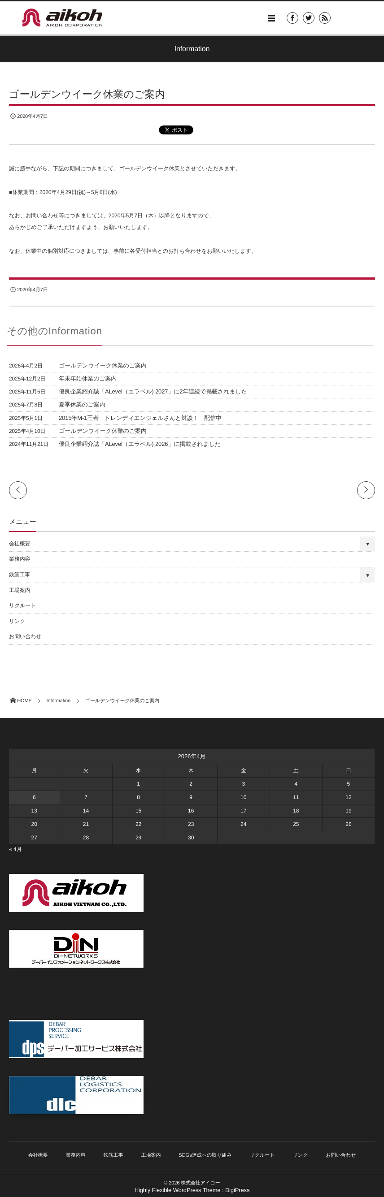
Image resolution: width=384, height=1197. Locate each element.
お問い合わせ (25, 636)
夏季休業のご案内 (82, 404)
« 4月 (15, 849)
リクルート (22, 605)
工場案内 (19, 590)
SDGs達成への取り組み (205, 1155)
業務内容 (19, 559)
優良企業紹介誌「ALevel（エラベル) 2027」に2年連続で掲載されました (153, 391)
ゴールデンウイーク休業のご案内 (103, 365)
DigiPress (237, 1190)
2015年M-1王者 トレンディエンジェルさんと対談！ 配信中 (140, 418)
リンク (17, 621)
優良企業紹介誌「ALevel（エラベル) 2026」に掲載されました (140, 444)
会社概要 (19, 543)
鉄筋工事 (19, 574)
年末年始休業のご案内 (88, 378)
